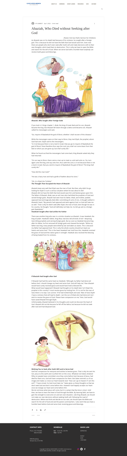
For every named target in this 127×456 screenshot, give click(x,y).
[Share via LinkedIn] (41, 410)
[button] (54, 4)
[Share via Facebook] (32, 410)
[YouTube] (81, 449)
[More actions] (94, 23)
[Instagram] (78, 449)
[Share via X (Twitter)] (36, 410)
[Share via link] (45, 410)
